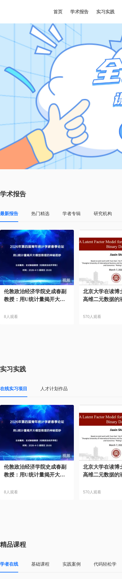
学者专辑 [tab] (71, 213)
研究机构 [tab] (103, 213)
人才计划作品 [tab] (54, 388)
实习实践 (105, 11)
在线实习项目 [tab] (13, 388)
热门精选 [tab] (40, 213)
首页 (57, 11)
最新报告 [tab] (9, 213)
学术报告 (79, 11)
